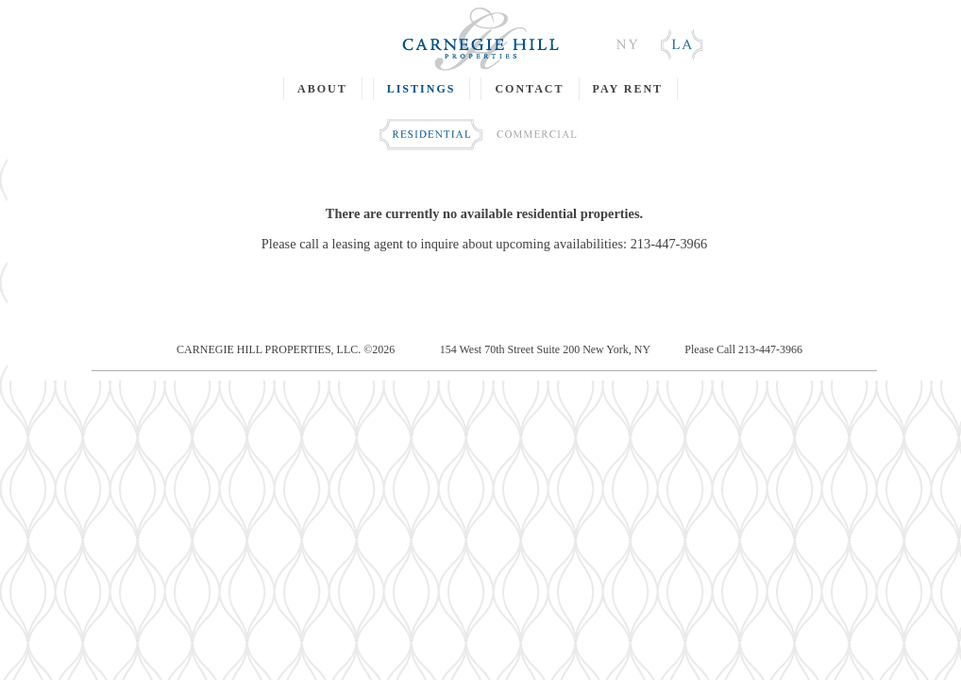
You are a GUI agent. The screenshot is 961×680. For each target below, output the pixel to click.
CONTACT (529, 88)
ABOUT (322, 88)
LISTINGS (421, 88)
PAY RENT (628, 88)
